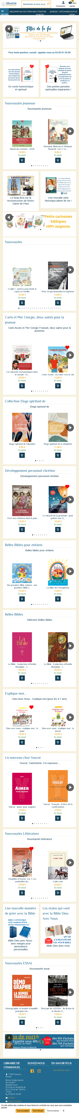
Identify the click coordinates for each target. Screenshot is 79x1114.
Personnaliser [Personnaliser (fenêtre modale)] (53, 1111)
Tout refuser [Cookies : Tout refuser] (38, 1111)
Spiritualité (19, 12)
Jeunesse (53, 12)
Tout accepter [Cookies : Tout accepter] (23, 1111)
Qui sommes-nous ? (61, 1070)
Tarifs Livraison (13, 1101)
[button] (71, 35)
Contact (10, 1098)
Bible (12, 12)
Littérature (30, 12)
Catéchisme (64, 12)
